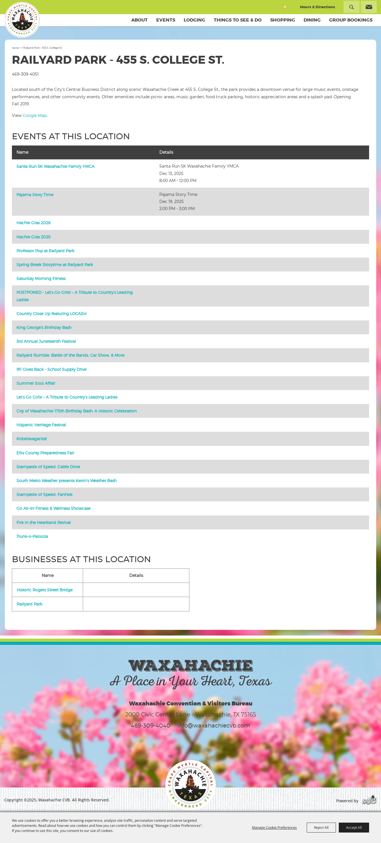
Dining (312, 20)
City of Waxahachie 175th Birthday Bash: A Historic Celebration (76, 410)
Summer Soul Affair (35, 383)
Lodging (194, 20)
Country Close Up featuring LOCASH (51, 313)
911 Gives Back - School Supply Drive (51, 369)
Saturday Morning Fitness (40, 278)
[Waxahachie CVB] (22, 20)
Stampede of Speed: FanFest (44, 494)
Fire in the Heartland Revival (43, 522)
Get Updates (369, 7)
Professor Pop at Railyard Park (45, 250)
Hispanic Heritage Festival (41, 424)
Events (165, 20)
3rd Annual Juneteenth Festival (46, 341)
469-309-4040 (150, 725)
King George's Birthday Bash (43, 327)
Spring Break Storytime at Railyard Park (54, 264)
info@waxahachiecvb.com (213, 725)
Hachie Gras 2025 (33, 236)
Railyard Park (29, 604)
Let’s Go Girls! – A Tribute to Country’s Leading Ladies (66, 397)
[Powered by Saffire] (369, 800)
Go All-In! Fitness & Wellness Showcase (53, 508)
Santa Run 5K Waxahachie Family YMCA (55, 166)
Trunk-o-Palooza (32, 536)
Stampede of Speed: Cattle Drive (48, 466)
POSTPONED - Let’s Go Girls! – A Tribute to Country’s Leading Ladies (74, 296)
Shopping (282, 20)
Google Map (34, 115)
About (139, 20)
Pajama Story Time (34, 194)
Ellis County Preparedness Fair (45, 452)
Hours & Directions (317, 7)
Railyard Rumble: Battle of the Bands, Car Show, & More (70, 355)
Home (15, 47)
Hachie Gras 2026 (33, 222)
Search (351, 7)
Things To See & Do (238, 20)
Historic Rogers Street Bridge (45, 589)
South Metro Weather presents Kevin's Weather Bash (66, 480)
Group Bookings (350, 20)
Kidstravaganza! (31, 438)
